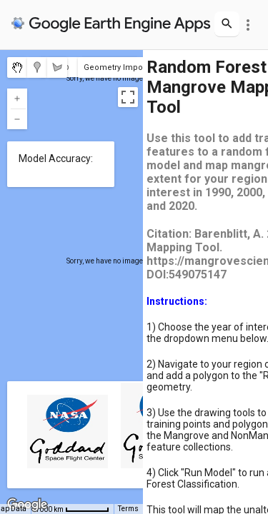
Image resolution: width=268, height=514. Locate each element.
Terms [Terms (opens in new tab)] (128, 509)
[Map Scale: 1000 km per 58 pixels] (72, 509)
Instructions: (177, 301)
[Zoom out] (17, 119)
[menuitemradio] (17, 67)
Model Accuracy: (56, 158)
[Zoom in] (17, 99)
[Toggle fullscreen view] (128, 97)
